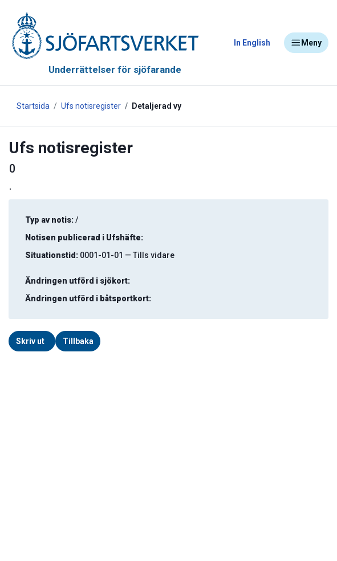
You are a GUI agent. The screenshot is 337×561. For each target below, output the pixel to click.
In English (252, 42)
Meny (306, 43)
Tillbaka (78, 341)
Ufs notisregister (91, 105)
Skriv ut (30, 341)
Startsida (33, 105)
